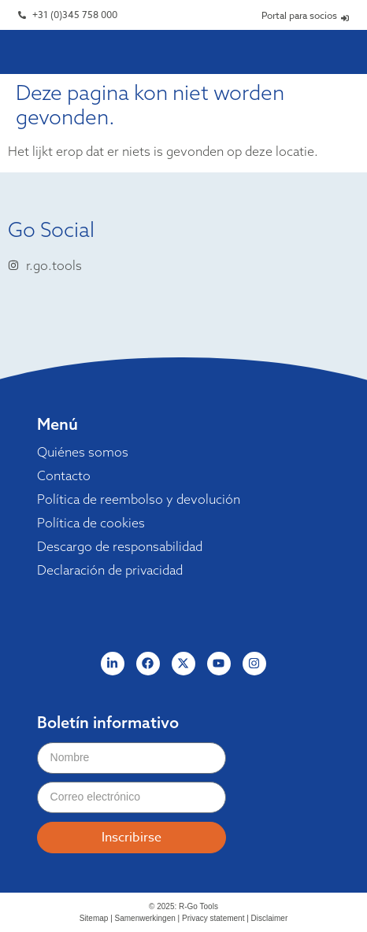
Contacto (64, 475)
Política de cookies (91, 523)
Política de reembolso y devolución (138, 499)
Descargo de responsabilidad (119, 546)
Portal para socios (299, 15)
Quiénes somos (82, 452)
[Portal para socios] (345, 18)
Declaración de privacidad (110, 570)
